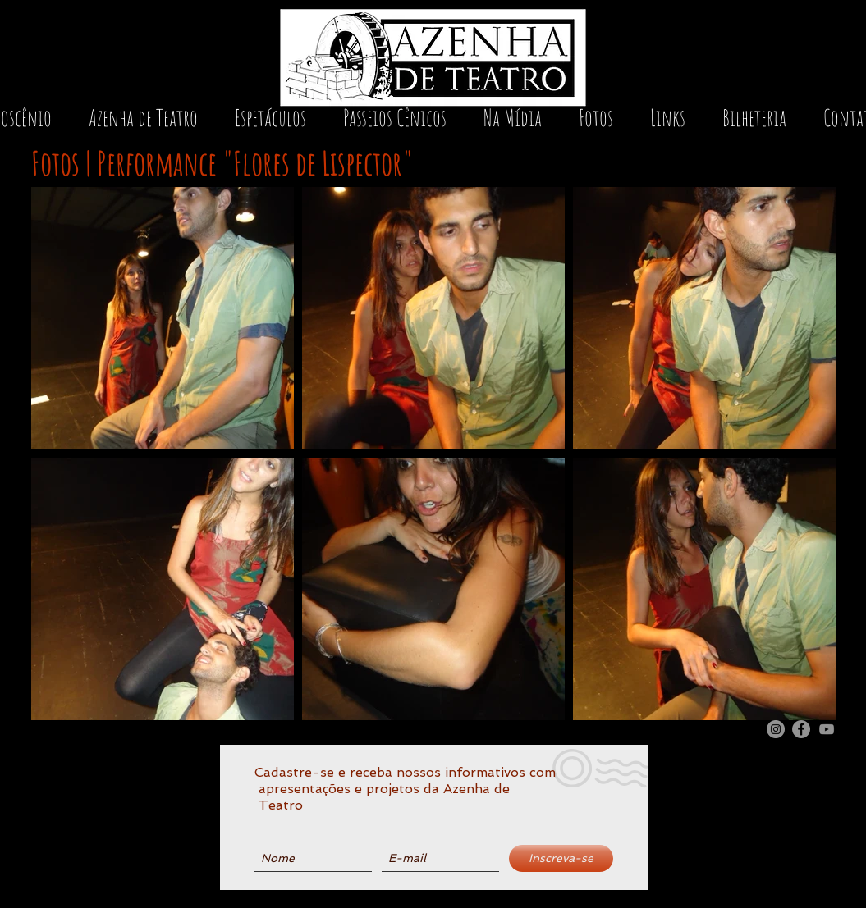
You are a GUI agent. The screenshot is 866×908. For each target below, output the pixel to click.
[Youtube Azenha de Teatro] (827, 729)
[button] (271, 123)
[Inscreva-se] (561, 858)
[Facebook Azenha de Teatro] (801, 729)
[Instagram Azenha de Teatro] (776, 729)
